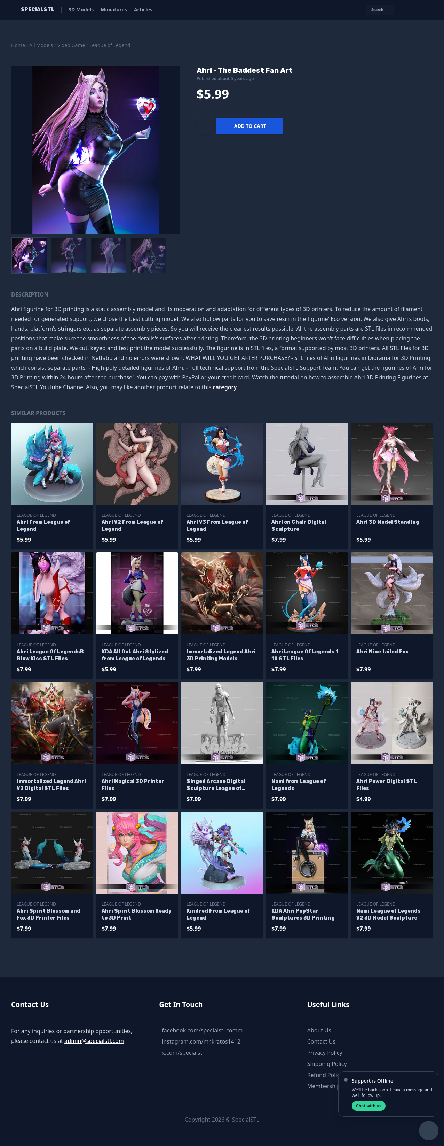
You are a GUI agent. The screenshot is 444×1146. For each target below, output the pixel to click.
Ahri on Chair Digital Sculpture (298, 525)
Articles (143, 9)
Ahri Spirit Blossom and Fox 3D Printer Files (48, 914)
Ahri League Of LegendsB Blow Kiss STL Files (50, 655)
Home (18, 45)
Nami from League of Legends (298, 784)
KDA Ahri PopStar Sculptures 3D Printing (303, 914)
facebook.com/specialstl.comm (202, 1030)
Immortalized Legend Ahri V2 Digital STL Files (51, 784)
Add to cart (250, 126)
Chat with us (368, 1106)
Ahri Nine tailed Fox (382, 652)
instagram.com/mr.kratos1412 (201, 1041)
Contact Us (321, 1041)
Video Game (71, 45)
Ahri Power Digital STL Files (386, 784)
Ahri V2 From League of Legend (132, 525)
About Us (319, 1030)
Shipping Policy (327, 1064)
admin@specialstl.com (94, 1041)
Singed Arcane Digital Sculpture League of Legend (216, 785)
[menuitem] (29, 255)
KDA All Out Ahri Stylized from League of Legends (135, 655)
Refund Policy (325, 1075)
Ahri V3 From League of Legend (217, 525)
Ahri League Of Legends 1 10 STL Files (305, 655)
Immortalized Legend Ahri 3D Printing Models (221, 655)
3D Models (81, 9)
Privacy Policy (324, 1052)
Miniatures (114, 9)
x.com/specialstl (183, 1052)
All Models (41, 45)
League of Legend (109, 45)
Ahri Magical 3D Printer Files (133, 784)
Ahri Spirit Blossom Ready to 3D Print (137, 914)
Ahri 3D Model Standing (387, 522)
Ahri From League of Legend (43, 525)
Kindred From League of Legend (218, 914)
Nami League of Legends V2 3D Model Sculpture (388, 914)
